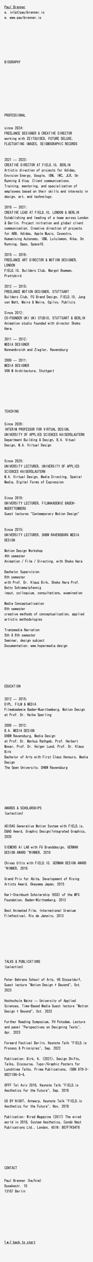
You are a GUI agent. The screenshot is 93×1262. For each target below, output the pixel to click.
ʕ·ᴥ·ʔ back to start (19, 1242)
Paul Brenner (15, 7)
